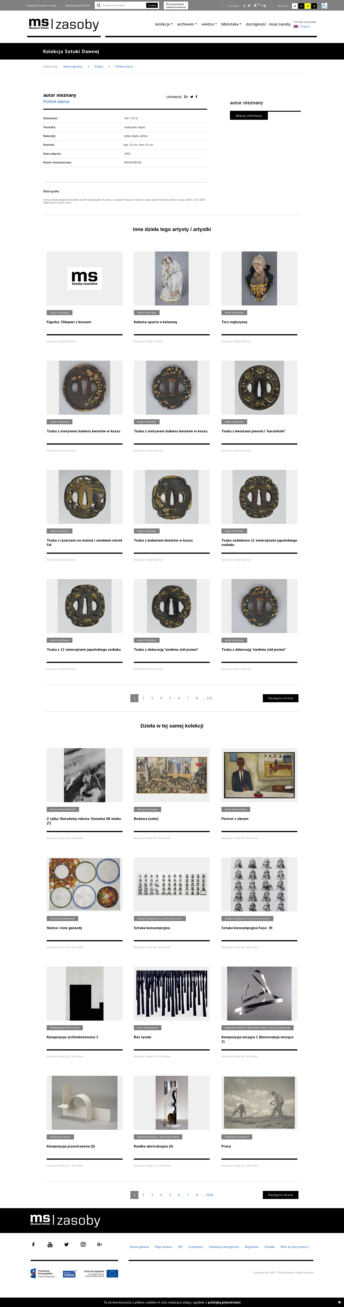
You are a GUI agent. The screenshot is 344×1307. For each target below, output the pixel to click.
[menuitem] (165, 24)
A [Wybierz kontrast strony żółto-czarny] (308, 6)
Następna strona (280, 698)
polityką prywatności (224, 1302)
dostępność (256, 24)
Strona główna (73, 66)
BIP (180, 1247)
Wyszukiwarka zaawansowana (176, 5)
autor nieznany (59, 95)
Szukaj (152, 5)
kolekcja (162, 24)
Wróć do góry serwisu (295, 1247)
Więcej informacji (249, 115)
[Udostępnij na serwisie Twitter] (192, 97)
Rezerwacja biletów (78, 5)
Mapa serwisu (163, 1247)
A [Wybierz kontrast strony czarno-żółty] (314, 6)
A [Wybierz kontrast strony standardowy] (295, 6)
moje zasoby (279, 24)
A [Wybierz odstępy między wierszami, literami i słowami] (265, 6)
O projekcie (196, 1247)
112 (209, 698)
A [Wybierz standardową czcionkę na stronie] (250, 5)
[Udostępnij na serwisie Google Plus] (186, 97)
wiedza (207, 24)
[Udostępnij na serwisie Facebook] (196, 97)
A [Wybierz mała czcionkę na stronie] (244, 6)
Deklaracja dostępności (224, 1247)
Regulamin (252, 1247)
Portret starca (124, 66)
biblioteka (229, 24)
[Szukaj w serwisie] (120, 5)
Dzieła (99, 66)
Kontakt (270, 1247)
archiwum (185, 24)
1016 (209, 1195)
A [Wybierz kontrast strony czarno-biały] (301, 6)
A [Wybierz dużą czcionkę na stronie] (257, 5)
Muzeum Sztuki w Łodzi (41, 5)
